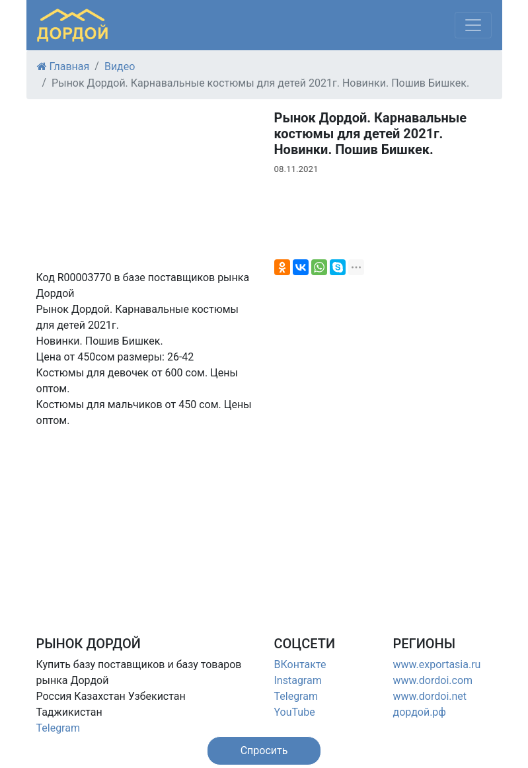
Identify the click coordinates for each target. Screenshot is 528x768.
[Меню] (473, 25)
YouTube (294, 712)
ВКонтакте (300, 664)
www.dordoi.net (430, 696)
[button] (264, 750)
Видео (119, 66)
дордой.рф (419, 712)
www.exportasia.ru (437, 664)
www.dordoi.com (433, 680)
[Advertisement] (145, 521)
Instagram (298, 680)
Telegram (58, 728)
